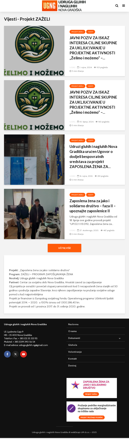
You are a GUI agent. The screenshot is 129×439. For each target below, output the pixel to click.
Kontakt (72, 359)
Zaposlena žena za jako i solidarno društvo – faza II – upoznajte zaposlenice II (93, 206)
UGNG (72, 67)
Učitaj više (64, 248)
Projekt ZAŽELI (77, 32)
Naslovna (73, 325)
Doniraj (72, 366)
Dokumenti (74, 339)
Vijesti (90, 32)
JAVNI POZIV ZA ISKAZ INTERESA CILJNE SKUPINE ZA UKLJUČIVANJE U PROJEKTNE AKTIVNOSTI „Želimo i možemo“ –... (93, 48)
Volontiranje (75, 352)
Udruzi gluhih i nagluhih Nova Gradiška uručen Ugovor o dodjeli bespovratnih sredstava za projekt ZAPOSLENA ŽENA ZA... (93, 156)
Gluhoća (72, 345)
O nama (72, 332)
